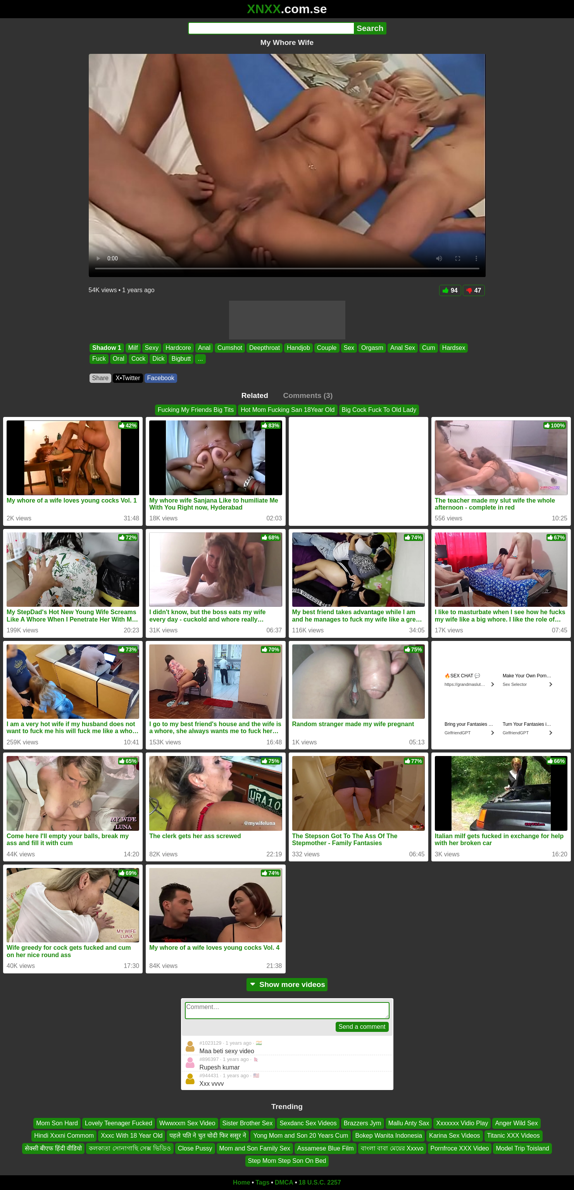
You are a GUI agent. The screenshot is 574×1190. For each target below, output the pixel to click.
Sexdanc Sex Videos (307, 1123)
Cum (428, 347)
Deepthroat (264, 347)
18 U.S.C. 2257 (320, 1182)
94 (450, 290)
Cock (138, 359)
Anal (204, 347)
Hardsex (453, 347)
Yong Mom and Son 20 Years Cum (300, 1135)
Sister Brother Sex (247, 1123)
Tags (262, 1182)
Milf (133, 347)
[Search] (271, 28)
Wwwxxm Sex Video (187, 1123)
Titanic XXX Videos (513, 1135)
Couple (326, 347)
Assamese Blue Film (325, 1148)
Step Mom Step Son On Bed (287, 1160)
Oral (118, 359)
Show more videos (287, 984)
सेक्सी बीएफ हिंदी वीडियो (53, 1148)
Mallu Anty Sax (408, 1123)
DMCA (284, 1182)
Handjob (298, 347)
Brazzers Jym (362, 1123)
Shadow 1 (106, 347)
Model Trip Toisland (522, 1148)
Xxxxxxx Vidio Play (462, 1123)
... (200, 359)
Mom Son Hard (57, 1123)
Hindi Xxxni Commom (64, 1135)
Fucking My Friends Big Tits (196, 409)
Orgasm (372, 347)
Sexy (152, 347)
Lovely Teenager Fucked (118, 1123)
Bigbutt (181, 359)
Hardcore (178, 347)
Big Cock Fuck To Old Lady (379, 409)
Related (254, 395)
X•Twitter (127, 378)
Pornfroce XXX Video (460, 1148)
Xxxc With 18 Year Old (131, 1135)
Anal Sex (402, 347)
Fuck (99, 359)
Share (100, 378)
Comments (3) (308, 395)
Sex (348, 347)
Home (241, 1182)
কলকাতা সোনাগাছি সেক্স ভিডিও (130, 1148)
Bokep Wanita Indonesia (388, 1135)
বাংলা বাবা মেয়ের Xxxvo (392, 1148)
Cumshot (229, 347)
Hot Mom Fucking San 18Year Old (287, 409)
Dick (158, 359)
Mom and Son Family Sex (254, 1148)
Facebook (160, 378)
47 (473, 290)
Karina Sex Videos (454, 1135)
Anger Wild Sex (516, 1123)
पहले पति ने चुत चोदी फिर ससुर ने (207, 1135)
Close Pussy (195, 1148)
